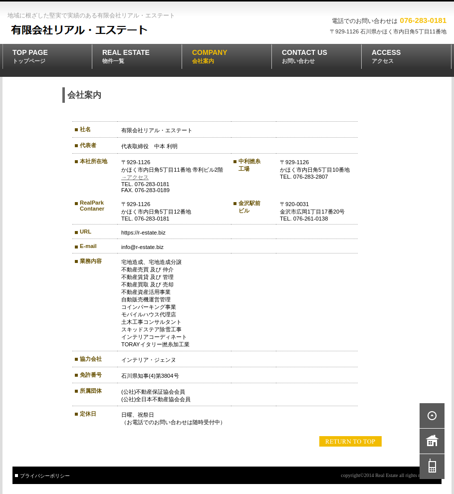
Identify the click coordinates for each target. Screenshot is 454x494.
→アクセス (135, 177)
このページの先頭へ (350, 441)
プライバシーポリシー (45, 476)
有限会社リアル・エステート (79, 30)
